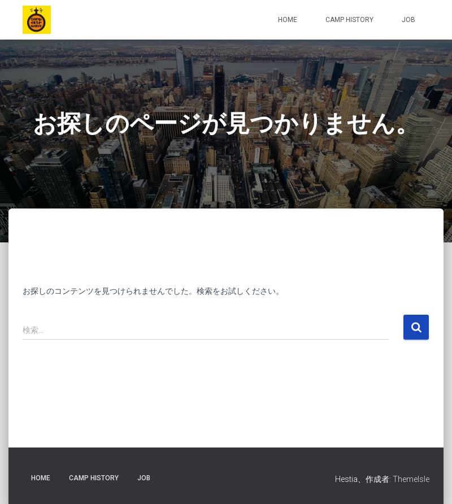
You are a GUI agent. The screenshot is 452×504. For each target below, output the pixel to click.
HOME (287, 20)
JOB (408, 20)
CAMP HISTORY (349, 20)
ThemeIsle (411, 479)
